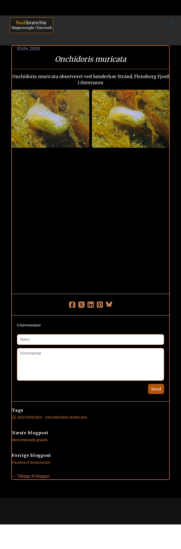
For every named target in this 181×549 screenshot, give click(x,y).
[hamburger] (172, 22)
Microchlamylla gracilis (30, 440)
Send (156, 389)
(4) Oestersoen (27, 417)
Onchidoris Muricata (66, 417)
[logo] (29, 30)
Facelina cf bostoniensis (31, 462)
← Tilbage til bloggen (31, 476)
